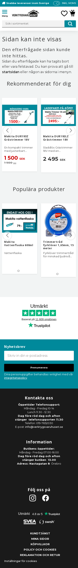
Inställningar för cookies (20, 561)
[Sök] (70, 23)
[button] (6, 12)
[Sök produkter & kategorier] (39, 23)
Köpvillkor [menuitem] (40, 544)
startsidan (10, 72)
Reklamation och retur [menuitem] (40, 555)
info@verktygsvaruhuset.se (44, 426)
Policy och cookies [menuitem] (40, 549)
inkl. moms (69, 3)
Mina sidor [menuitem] (40, 538)
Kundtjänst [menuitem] (40, 533)
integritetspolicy (15, 377)
